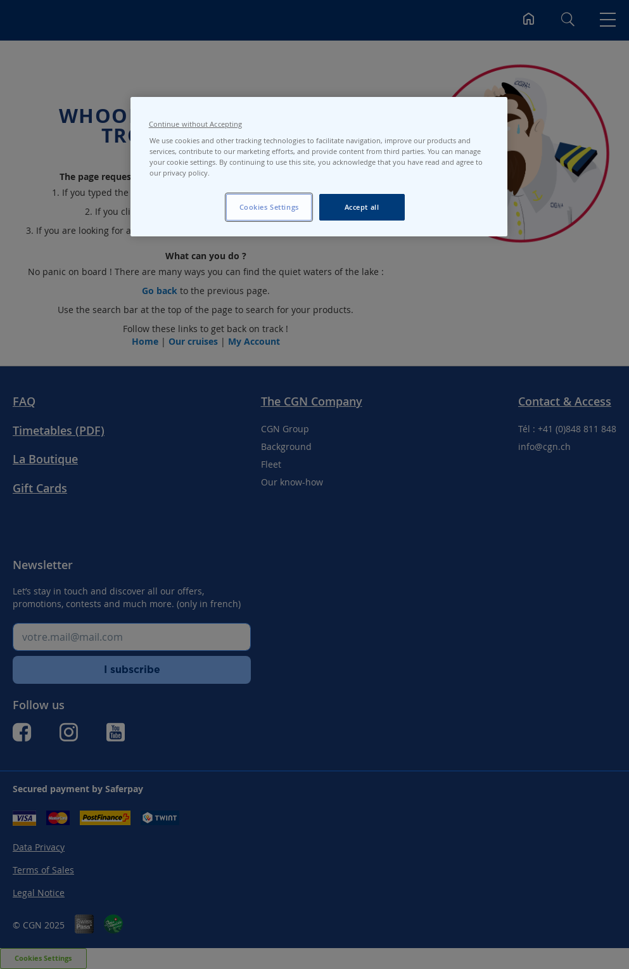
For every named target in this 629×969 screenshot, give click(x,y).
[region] (319, 166)
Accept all (362, 207)
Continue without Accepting (196, 124)
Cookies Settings (269, 207)
